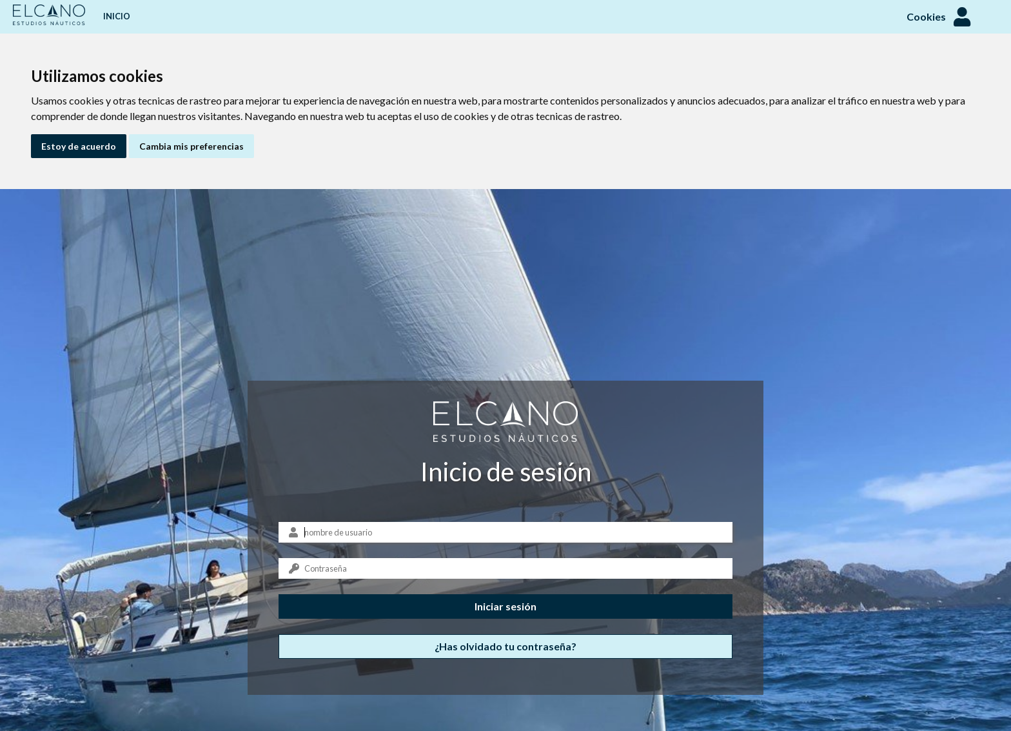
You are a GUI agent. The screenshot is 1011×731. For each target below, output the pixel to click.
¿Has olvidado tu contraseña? (505, 646)
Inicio (116, 16)
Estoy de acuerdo (78, 146)
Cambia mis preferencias (191, 146)
